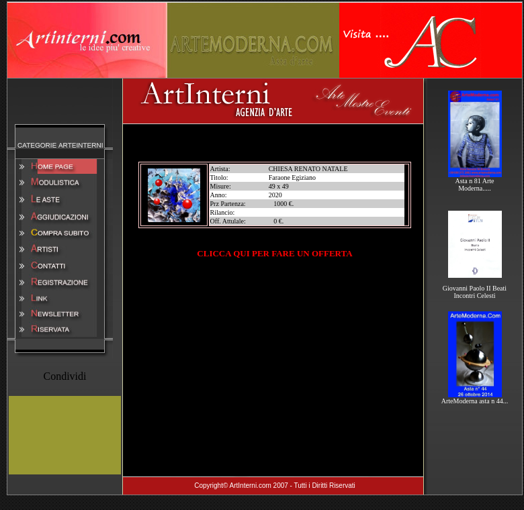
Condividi (64, 376)
